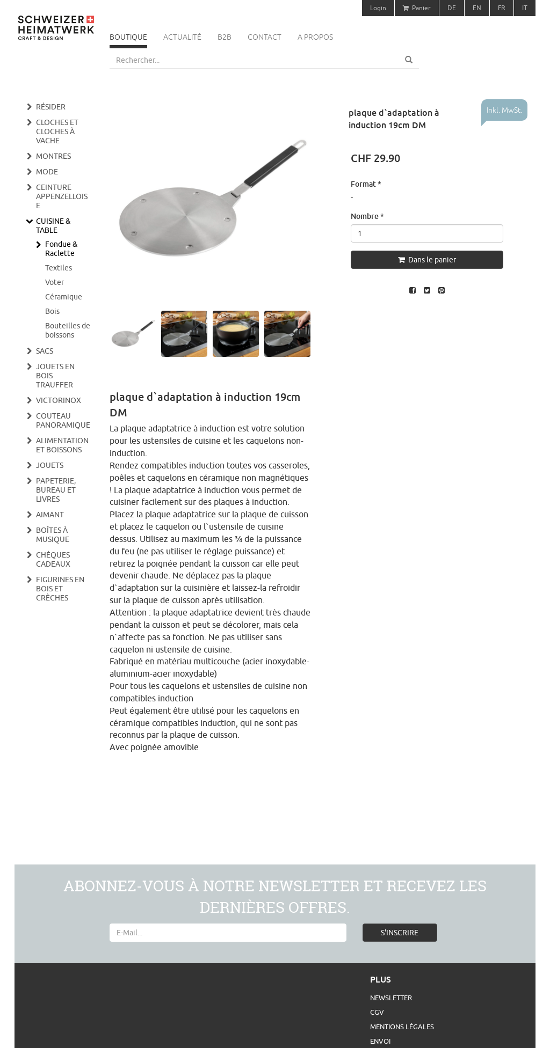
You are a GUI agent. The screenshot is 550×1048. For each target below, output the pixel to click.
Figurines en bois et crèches (60, 588)
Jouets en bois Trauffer (55, 375)
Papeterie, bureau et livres (56, 490)
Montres (53, 156)
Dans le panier (427, 259)
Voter (54, 282)
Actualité (182, 37)
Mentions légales (402, 1026)
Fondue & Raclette (61, 249)
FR (501, 8)
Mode (47, 171)
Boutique (128, 37)
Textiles (58, 267)
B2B (224, 37)
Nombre (367, 216)
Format (366, 183)
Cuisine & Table (53, 225)
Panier (417, 8)
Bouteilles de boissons (67, 330)
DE (451, 8)
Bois (52, 311)
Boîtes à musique (52, 535)
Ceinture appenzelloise (62, 196)
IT (524, 8)
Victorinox (58, 400)
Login (378, 8)
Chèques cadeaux (53, 559)
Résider (51, 106)
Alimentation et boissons (62, 445)
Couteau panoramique (63, 420)
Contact (264, 37)
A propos (315, 37)
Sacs (44, 351)
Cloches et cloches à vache (57, 131)
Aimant (50, 514)
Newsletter (391, 997)
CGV (377, 1012)
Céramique (63, 296)
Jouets (49, 465)
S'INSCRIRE (399, 932)
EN (477, 8)
